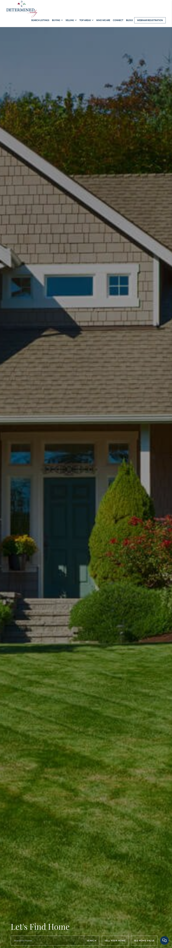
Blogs (129, 20)
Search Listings (40, 20)
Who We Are (103, 20)
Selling (71, 20)
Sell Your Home (115, 940)
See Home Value (144, 940)
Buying (57, 20)
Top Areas (86, 20)
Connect (118, 20)
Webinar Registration (150, 20)
